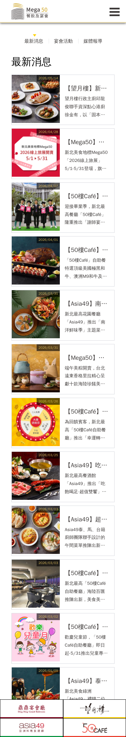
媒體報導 (93, 41)
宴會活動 (63, 41)
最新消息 (34, 41)
